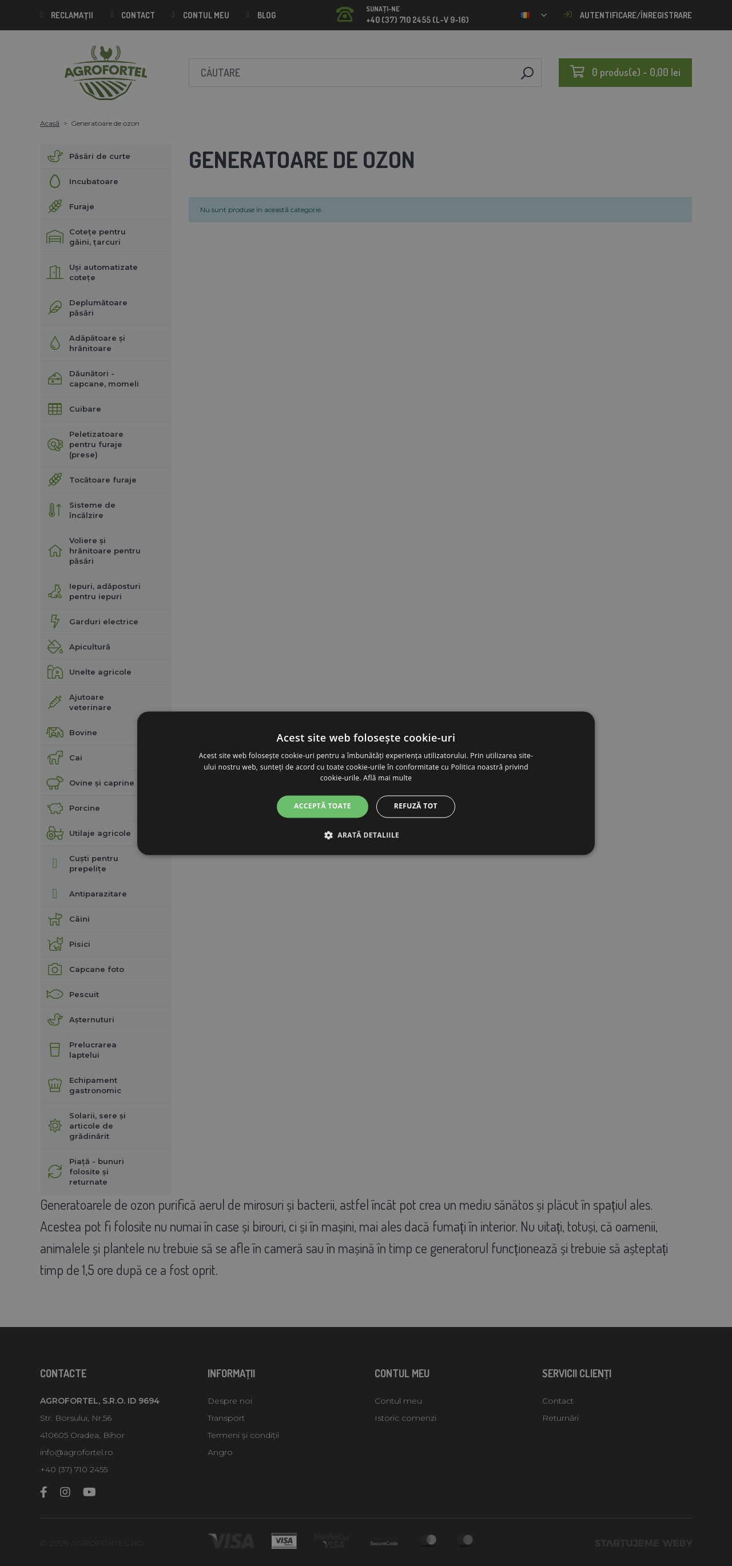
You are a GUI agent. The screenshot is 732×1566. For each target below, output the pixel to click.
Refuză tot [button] (415, 806)
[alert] (366, 783)
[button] (366, 834)
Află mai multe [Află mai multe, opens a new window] (387, 778)
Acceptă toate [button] (322, 806)
